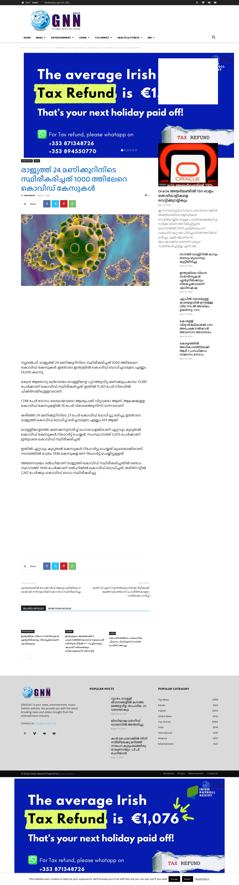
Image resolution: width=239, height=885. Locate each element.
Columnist (103, 37)
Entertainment (62, 37)
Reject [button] (187, 879)
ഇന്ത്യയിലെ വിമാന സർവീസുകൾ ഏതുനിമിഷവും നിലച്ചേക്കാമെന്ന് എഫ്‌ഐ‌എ (40, 639)
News (41, 37)
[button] (213, 38)
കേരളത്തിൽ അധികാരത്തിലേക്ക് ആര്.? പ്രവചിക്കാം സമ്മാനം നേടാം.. (194, 349)
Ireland (162, 184)
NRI (151, 37)
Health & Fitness (129, 37)
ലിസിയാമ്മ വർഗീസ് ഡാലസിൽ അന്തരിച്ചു (127, 723)
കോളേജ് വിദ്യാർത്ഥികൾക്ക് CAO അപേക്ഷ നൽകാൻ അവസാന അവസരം (196, 327)
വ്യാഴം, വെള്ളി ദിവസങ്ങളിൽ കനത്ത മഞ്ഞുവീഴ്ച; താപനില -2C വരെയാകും (129, 704)
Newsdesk (29, 195)
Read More (202, 879)
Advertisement (196, 773)
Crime (84, 37)
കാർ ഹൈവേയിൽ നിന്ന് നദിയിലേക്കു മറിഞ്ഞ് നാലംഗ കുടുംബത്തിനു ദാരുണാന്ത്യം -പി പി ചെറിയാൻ (129, 746)
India (48, 47)
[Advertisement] (188, 81)
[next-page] (29, 657)
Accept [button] (174, 879)
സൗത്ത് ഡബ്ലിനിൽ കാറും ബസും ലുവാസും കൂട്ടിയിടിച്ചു (199, 258)
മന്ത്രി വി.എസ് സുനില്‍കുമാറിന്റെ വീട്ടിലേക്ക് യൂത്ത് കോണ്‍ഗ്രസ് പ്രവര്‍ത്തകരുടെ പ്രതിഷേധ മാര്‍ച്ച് (121, 592)
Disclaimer (168, 773)
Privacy (181, 773)
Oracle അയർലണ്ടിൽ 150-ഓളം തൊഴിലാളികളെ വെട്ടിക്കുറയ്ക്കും (186, 195)
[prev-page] (23, 657)
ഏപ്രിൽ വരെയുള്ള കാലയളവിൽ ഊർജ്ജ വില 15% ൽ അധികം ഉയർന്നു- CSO (196, 304)
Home (27, 37)
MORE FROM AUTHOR (59, 608)
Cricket (69, 631)
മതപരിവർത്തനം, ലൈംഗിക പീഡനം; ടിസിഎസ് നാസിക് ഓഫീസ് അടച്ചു (125, 641)
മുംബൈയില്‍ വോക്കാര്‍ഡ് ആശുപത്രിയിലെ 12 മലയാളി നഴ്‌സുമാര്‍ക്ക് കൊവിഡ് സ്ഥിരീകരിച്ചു (51, 590)
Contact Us (212, 773)
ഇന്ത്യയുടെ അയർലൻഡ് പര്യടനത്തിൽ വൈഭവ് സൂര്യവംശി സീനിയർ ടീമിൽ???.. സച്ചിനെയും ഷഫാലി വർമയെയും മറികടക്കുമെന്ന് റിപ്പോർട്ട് (84, 643)
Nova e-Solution (67, 773)
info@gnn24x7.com (45, 723)
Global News (37, 47)
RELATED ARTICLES (33, 608)
